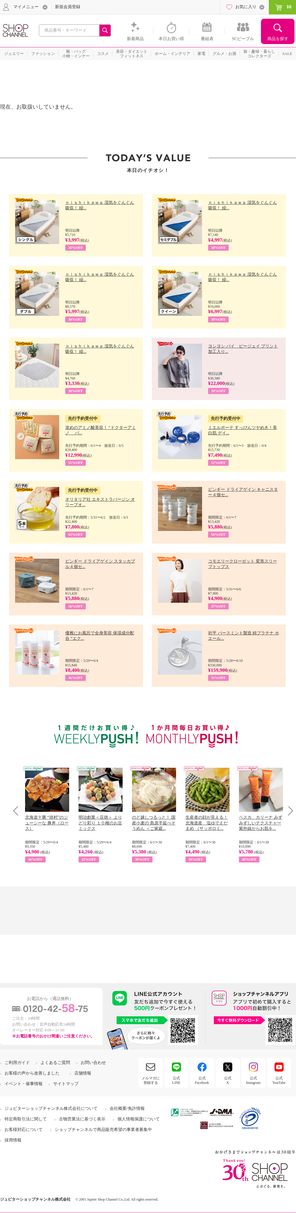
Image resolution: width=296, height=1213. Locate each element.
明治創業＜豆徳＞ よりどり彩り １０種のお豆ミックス (100, 822)
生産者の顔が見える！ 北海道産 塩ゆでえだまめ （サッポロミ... (206, 822)
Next (289, 811)
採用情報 (13, 1140)
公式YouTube (279, 1080)
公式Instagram (253, 1080)
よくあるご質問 (55, 1062)
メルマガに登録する (151, 1080)
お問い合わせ (93, 1062)
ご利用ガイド (17, 1062)
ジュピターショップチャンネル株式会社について (51, 1108)
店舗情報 (82, 1073)
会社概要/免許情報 (127, 1108)
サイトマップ (66, 1083)
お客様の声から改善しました (32, 1073)
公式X (227, 1080)
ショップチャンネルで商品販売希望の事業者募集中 (103, 1129)
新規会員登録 (67, 7)
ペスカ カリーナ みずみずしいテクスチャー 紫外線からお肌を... (260, 822)
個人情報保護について (138, 1119)
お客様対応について (24, 1129)
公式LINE (176, 1080)
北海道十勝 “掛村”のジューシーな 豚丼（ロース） (47, 822)
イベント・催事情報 (24, 1083)
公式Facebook (202, 1080)
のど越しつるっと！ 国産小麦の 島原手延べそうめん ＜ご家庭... (153, 822)
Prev (18, 811)
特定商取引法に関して (26, 1119)
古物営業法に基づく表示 (82, 1119)
